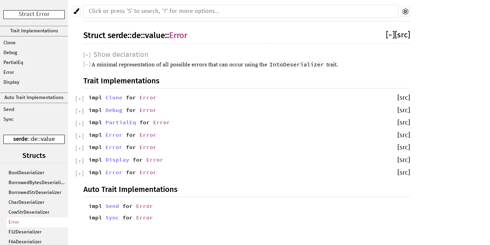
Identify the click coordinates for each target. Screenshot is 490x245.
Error (8, 72)
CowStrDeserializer (29, 212)
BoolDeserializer (26, 172)
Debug (10, 52)
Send (8, 109)
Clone (9, 42)
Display (11, 82)
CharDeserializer (26, 202)
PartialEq (13, 62)
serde (20, 139)
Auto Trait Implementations (34, 97)
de (34, 139)
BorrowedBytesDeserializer (38, 182)
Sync (8, 119)
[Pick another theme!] (76, 11)
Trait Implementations (34, 31)
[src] (402, 35)
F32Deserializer (25, 232)
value (48, 139)
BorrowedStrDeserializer (35, 192)
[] (390, 35)
